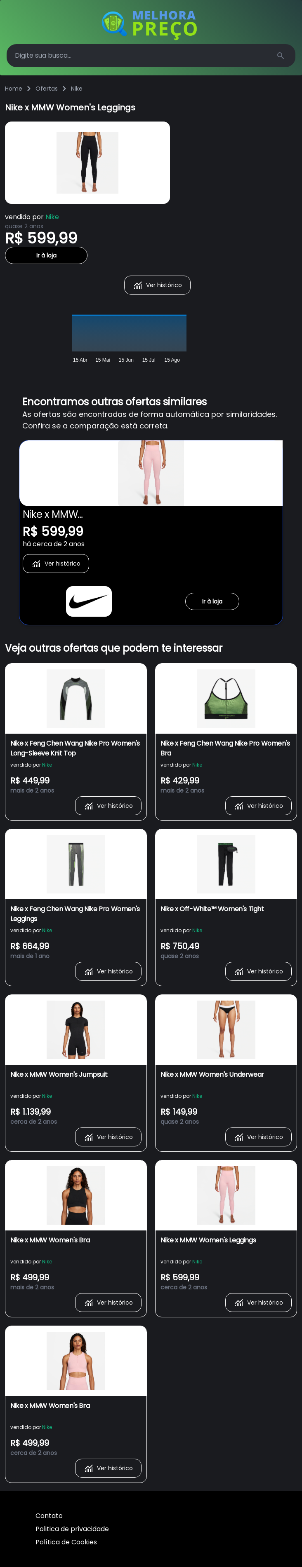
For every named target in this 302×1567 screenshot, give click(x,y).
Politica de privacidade (72, 1529)
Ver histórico (157, 285)
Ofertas (46, 88)
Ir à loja (46, 255)
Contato (49, 1515)
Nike (77, 88)
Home (13, 88)
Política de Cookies (66, 1542)
